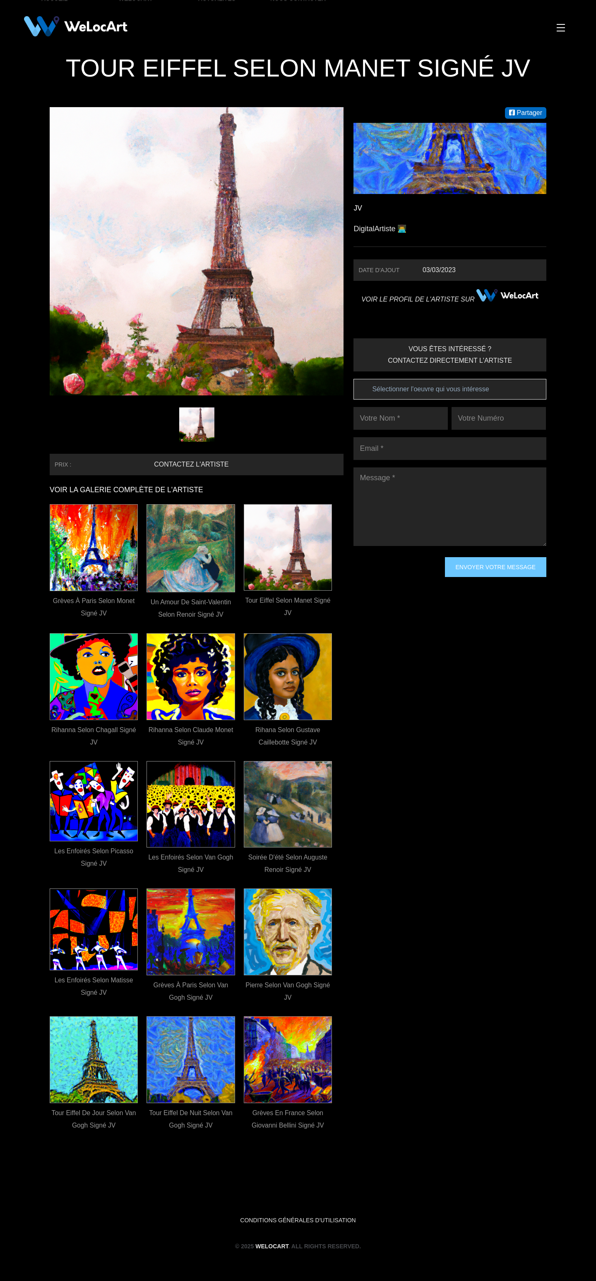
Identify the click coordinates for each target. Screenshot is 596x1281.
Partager (525, 112)
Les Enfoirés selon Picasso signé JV (93, 857)
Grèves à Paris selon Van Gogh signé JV (191, 991)
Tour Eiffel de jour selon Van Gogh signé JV (93, 1119)
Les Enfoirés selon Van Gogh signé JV (190, 863)
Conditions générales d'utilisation (298, 1220)
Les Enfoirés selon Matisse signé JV (94, 986)
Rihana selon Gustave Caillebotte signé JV (288, 736)
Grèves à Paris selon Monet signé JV (94, 607)
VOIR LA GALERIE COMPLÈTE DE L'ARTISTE (128, 490)
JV (357, 208)
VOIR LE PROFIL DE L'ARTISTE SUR (449, 299)
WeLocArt (271, 1246)
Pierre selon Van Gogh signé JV (288, 991)
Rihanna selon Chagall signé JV (93, 736)
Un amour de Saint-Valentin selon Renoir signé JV (191, 608)
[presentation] (387, 587)
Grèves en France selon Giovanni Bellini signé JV (288, 1119)
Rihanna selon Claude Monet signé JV (190, 736)
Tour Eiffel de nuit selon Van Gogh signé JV (190, 1119)
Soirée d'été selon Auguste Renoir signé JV (288, 863)
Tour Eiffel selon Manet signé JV (288, 606)
